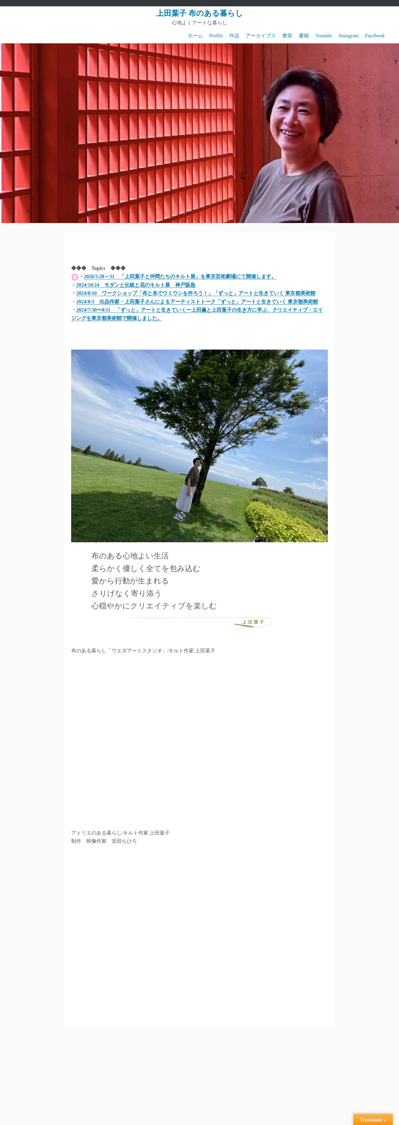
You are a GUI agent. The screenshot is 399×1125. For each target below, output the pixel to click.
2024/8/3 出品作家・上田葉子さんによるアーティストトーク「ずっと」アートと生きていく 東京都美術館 (197, 301)
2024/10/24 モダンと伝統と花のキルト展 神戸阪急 (135, 285)
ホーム (195, 35)
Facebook (375, 35)
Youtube (323, 35)
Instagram (349, 35)
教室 (287, 35)
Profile (216, 35)
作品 (234, 35)
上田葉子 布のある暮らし (199, 13)
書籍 (304, 35)
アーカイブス (261, 35)
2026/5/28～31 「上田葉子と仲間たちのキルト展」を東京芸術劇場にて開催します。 (180, 276)
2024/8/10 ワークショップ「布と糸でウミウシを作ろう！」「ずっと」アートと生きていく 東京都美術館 (196, 293)
